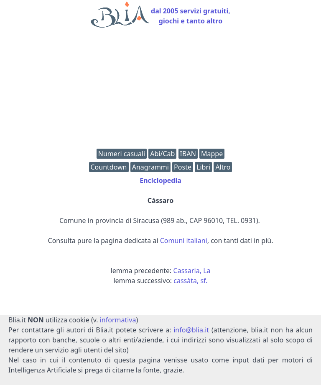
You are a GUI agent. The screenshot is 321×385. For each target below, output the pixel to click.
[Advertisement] (160, 90)
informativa (118, 319)
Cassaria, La (192, 270)
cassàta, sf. (190, 280)
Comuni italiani (183, 240)
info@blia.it (191, 329)
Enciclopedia (160, 180)
